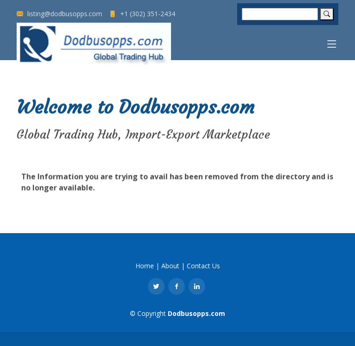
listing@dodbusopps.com (59, 14)
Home (144, 265)
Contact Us (203, 265)
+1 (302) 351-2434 (142, 14)
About (170, 265)
